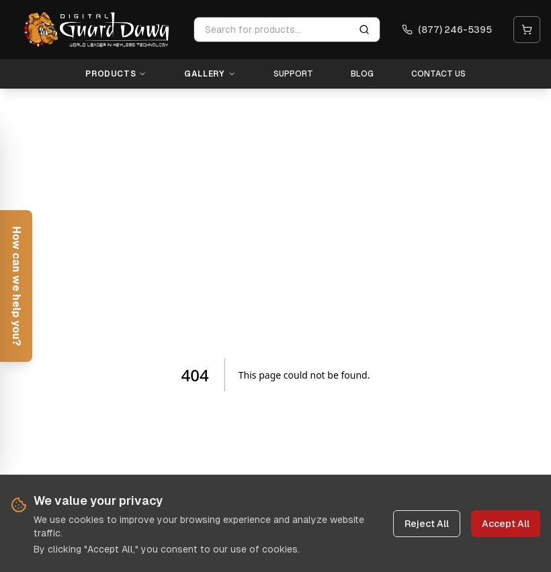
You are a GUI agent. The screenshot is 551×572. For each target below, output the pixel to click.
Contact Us (438, 74)
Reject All (427, 524)
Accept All (505, 524)
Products (115, 74)
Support (293, 74)
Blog (362, 74)
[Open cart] (526, 29)
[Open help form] (16, 286)
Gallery (209, 74)
